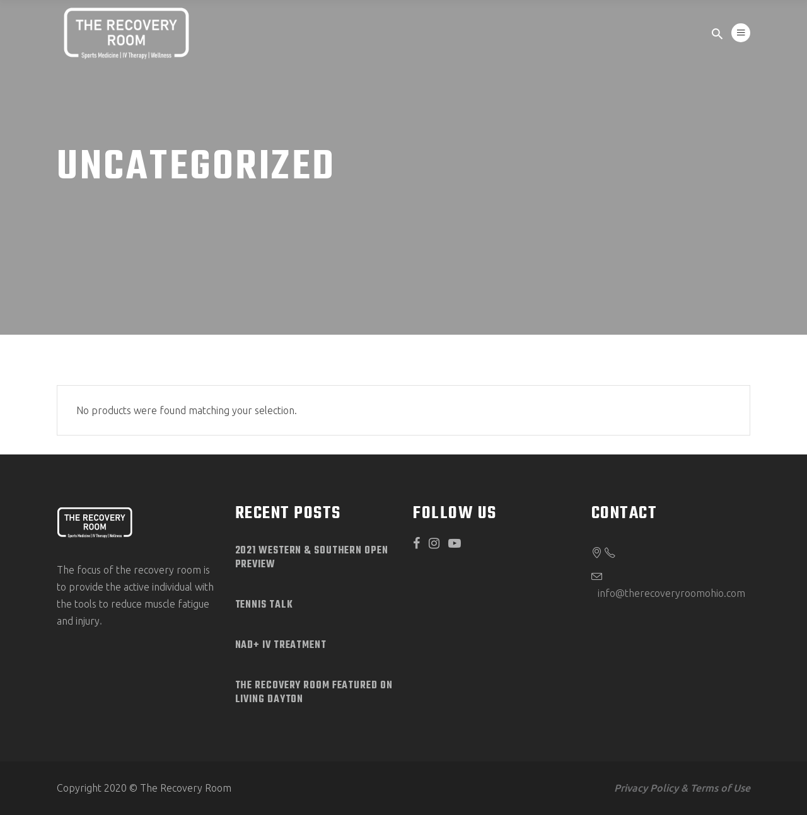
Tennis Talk (264, 605)
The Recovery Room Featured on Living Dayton (314, 693)
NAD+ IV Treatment (281, 645)
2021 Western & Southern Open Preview (311, 558)
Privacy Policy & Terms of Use (682, 788)
